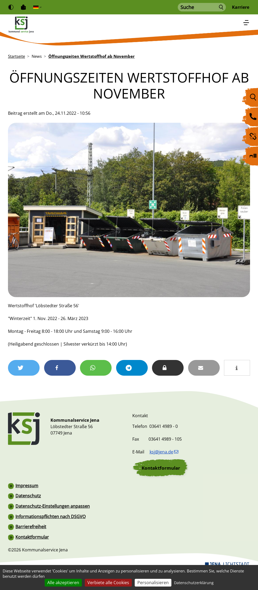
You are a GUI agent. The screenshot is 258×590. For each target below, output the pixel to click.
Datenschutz (28, 514)
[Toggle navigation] (246, 23)
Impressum (26, 503)
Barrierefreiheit (30, 544)
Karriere (240, 7)
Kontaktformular (161, 486)
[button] (26, 367)
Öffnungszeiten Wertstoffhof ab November (91, 56)
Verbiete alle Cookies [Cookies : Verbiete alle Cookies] (108, 582)
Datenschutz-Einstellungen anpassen (52, 524)
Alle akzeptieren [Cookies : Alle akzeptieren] (63, 582)
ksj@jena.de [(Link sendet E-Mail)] (164, 470)
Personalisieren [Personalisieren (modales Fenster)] (153, 582)
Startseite (16, 56)
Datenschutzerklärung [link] (194, 582)
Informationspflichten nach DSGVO (50, 534)
